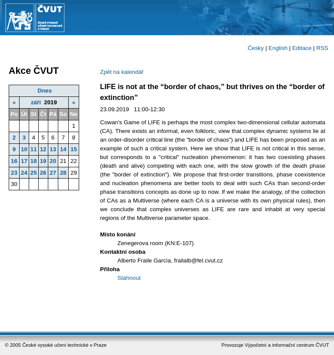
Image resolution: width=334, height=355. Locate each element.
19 (43, 161)
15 (73, 149)
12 (43, 149)
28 (63, 172)
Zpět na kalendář (122, 72)
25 (33, 172)
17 (24, 161)
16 (14, 161)
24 (24, 172)
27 (53, 172)
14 (63, 149)
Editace (301, 48)
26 (43, 172)
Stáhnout (128, 278)
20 (53, 161)
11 (33, 149)
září (36, 102)
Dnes (45, 90)
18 (33, 161)
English (277, 48)
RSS (322, 48)
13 (53, 149)
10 (24, 149)
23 (14, 172)
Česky (255, 48)
